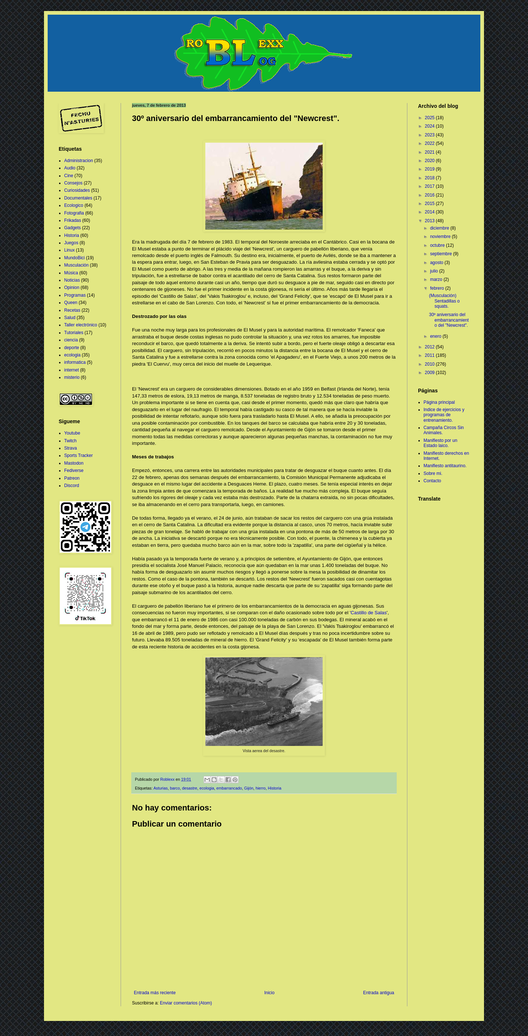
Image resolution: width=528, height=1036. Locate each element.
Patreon (72, 478)
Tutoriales (73, 332)
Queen (70, 302)
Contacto (432, 480)
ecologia (206, 788)
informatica (75, 362)
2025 (430, 117)
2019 (430, 169)
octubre (438, 245)
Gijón (248, 788)
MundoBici (74, 257)
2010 (430, 364)
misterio (72, 377)
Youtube (72, 433)
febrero (437, 288)
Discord (71, 485)
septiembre (441, 253)
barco (175, 788)
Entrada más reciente (155, 992)
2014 (430, 212)
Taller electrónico (80, 324)
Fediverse (74, 470)
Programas (75, 295)
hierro (261, 788)
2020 (430, 160)
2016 (430, 195)
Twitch (70, 440)
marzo (437, 279)
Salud (70, 317)
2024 (430, 126)
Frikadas (72, 220)
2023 (430, 135)
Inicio (269, 992)
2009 (430, 372)
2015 (430, 203)
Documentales (78, 198)
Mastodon (74, 463)
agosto (437, 262)
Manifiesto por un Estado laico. (440, 443)
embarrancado (229, 788)
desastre (189, 788)
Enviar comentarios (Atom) (186, 1003)
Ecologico (73, 205)
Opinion (71, 287)
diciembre (440, 228)
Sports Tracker (78, 455)
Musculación (76, 265)
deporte (71, 347)
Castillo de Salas (368, 612)
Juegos (71, 242)
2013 (430, 220)
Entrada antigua (378, 992)
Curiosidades (77, 190)
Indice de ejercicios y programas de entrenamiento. (443, 415)
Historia (275, 788)
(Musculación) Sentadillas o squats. (444, 301)
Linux (69, 250)
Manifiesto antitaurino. (444, 465)
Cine (68, 175)
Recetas (72, 310)
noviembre (441, 236)
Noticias (72, 280)
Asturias (160, 788)
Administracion (78, 160)
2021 (430, 152)
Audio (70, 168)
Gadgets (72, 227)
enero (436, 336)
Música (71, 272)
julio (434, 271)
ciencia (71, 340)
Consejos (73, 183)
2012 (430, 346)
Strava (70, 448)
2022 (430, 143)
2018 (430, 177)
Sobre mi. (432, 473)
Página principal (439, 402)
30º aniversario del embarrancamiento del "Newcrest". (449, 320)
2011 (430, 355)
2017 (430, 186)
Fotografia (74, 213)
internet (71, 370)
